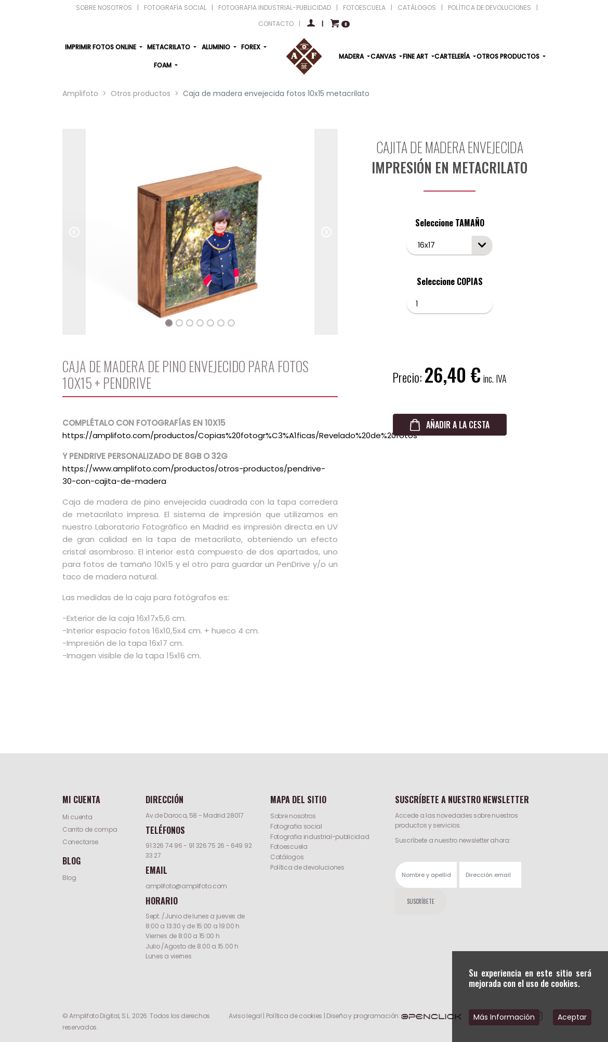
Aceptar (572, 1017)
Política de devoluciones (307, 867)
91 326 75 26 (206, 845)
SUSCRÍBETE (420, 901)
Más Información (504, 1017)
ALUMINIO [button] (217, 47)
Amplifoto (80, 93)
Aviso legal (245, 1015)
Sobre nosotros (293, 815)
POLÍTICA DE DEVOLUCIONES (489, 7)
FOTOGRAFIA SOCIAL (175, 7)
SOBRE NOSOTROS (104, 7)
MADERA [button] (352, 56)
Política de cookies (294, 1015)
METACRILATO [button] (169, 47)
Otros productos (140, 93)
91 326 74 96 (164, 845)
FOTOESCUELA (364, 7)
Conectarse (80, 841)
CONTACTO (276, 23)
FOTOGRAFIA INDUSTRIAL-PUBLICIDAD (274, 7)
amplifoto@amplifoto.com (186, 886)
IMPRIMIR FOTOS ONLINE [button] (101, 47)
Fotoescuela (289, 846)
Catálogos (286, 856)
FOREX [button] (251, 47)
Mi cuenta (77, 817)
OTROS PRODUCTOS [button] (509, 56)
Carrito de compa (89, 829)
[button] (74, 232)
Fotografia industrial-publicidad (319, 836)
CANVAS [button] (384, 56)
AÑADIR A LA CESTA (458, 424)
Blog (69, 877)
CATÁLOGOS (417, 7)
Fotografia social (296, 826)
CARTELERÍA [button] (452, 56)
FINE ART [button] (416, 56)
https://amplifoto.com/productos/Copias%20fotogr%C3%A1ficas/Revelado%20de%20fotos (239, 435)
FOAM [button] (163, 65)
